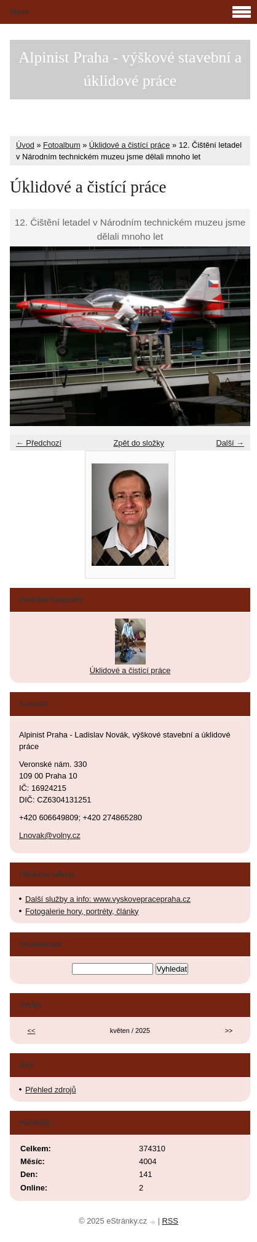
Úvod (25, 145)
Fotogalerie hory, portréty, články (81, 911)
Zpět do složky (138, 443)
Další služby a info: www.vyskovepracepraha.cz (108, 899)
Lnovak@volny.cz (50, 835)
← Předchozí (38, 443)
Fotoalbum (61, 145)
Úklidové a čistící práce (129, 145)
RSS (170, 1220)
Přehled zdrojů (50, 1089)
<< (32, 1030)
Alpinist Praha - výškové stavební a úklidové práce (130, 69)
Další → (230, 443)
